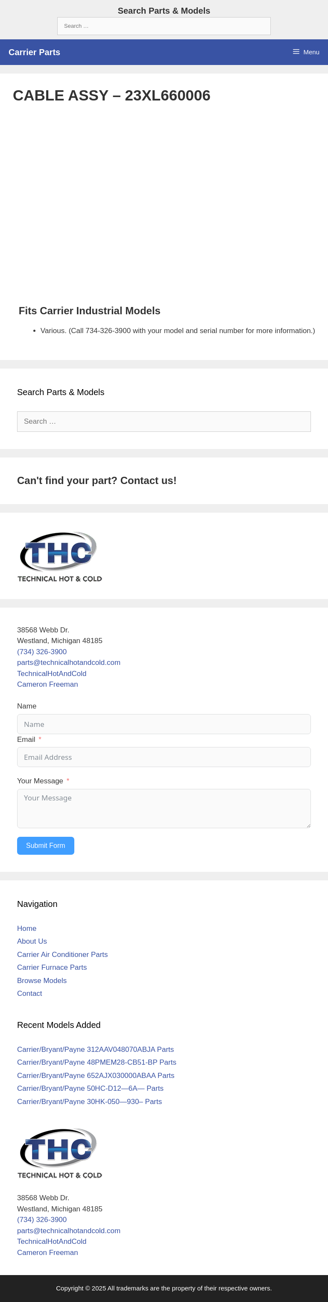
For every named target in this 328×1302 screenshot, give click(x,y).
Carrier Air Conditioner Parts (62, 955)
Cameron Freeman (47, 684)
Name (26, 706)
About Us (32, 941)
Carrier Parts (34, 52)
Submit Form (45, 845)
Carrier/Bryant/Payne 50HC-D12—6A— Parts (90, 1088)
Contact (29, 993)
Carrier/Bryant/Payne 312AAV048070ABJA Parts (95, 1049)
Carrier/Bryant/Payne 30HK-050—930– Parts (89, 1102)
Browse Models (42, 981)
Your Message (40, 781)
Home (26, 928)
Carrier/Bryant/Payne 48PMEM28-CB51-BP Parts (96, 1062)
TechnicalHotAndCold (52, 674)
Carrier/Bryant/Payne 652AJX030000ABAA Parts (96, 1076)
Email (26, 739)
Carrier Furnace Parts (52, 967)
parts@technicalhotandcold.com (68, 662)
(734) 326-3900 (42, 652)
